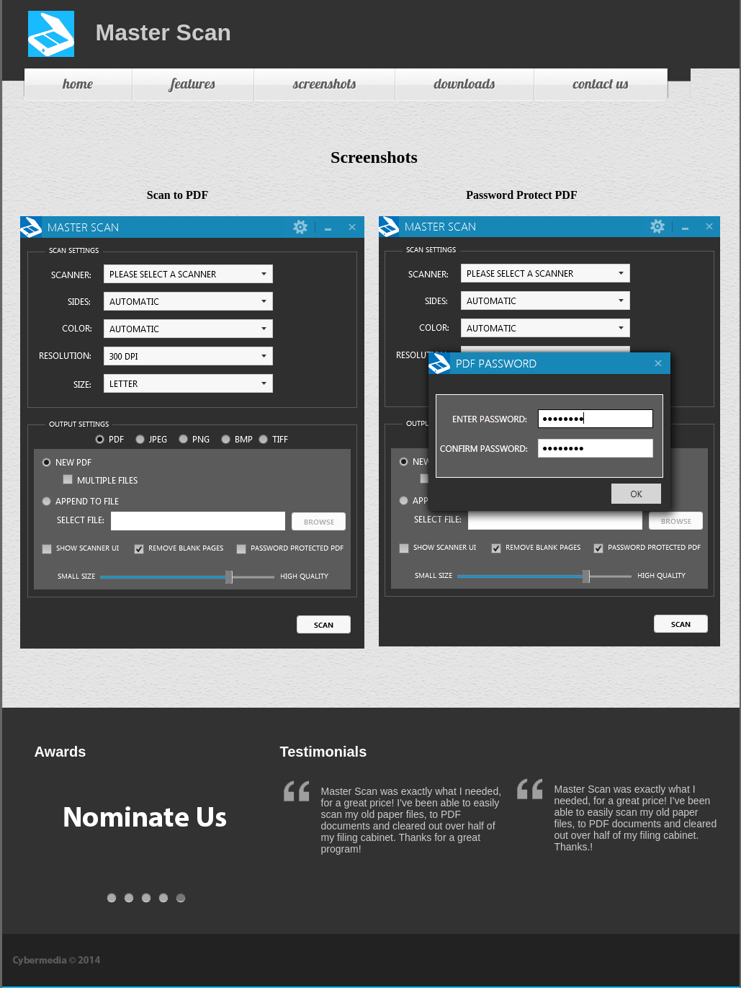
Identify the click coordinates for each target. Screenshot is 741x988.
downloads (464, 83)
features (193, 83)
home (78, 83)
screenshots (324, 83)
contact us (600, 83)
